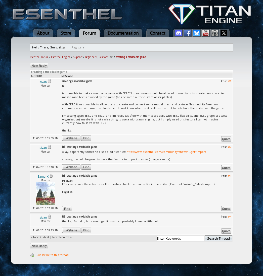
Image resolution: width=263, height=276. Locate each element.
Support (77, 57)
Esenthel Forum (39, 57)
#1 (229, 81)
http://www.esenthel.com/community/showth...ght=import (166, 152)
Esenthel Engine (60, 57)
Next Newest (60, 237)
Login (63, 47)
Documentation (123, 33)
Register (77, 47)
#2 (229, 147)
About (43, 33)
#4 (229, 217)
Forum (89, 33)
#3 (229, 176)
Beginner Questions (96, 57)
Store (66, 33)
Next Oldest (41, 237)
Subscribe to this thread (52, 255)
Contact (157, 33)
